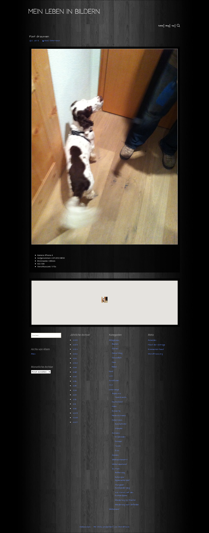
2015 (75, 385)
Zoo (117, 450)
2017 (75, 376)
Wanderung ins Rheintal (125, 500)
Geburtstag (117, 353)
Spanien (115, 455)
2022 (75, 353)
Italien (114, 406)
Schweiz (116, 433)
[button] (105, 300)
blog (167, 25)
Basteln (115, 344)
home (160, 25)
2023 (75, 349)
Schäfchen (114, 380)
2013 (74, 394)
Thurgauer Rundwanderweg (122, 486)
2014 (75, 390)
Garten (115, 348)
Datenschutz (85, 526)
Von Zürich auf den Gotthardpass (124, 494)
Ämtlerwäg (120, 472)
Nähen (114, 366)
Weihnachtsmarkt (120, 459)
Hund (46, 40)
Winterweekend (119, 464)
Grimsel (118, 441)
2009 (75, 413)
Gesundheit (116, 357)
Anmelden (152, 340)
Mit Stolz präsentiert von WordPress (111, 526)
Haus (114, 362)
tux (173, 25)
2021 (75, 358)
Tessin (118, 445)
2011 (74, 404)
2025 (75, 340)
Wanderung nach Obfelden (127, 504)
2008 (75, 417)
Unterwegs (114, 389)
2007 (75, 422)
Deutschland (117, 401)
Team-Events (120, 397)
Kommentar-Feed (156, 349)
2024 (75, 344)
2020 (75, 363)
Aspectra (116, 393)
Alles (33, 353)
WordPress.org (155, 353)
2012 (75, 399)
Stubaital (118, 428)
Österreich (55, 40)
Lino (111, 375)
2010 (75, 408)
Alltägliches (114, 340)
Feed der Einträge (156, 344)
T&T (111, 385)
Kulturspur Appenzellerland (122, 479)
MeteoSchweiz (119, 415)
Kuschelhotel (120, 423)
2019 (75, 367)
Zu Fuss (116, 468)
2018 (75, 372)
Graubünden (120, 436)
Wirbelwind (114, 509)
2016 (75, 381)
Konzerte (116, 410)
